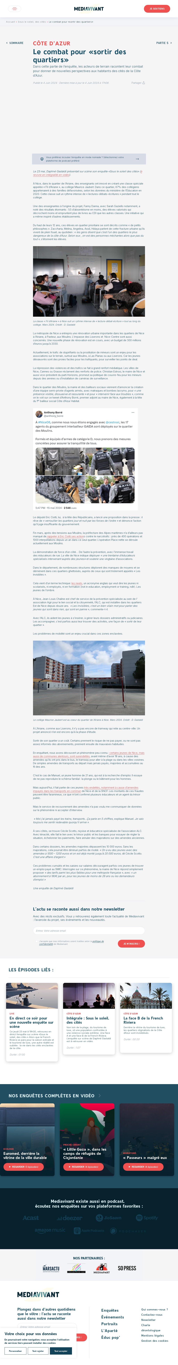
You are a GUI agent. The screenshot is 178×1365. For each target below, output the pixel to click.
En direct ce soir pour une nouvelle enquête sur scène (32, 1022)
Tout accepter (60, 1351)
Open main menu (14, 9)
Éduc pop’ (110, 1337)
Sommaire (16, 42)
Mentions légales (152, 1335)
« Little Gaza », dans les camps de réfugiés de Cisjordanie (84, 1153)
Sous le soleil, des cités (32, 21)
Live (12, 1013)
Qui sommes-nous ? (154, 1309)
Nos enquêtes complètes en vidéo (52, 1095)
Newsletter (148, 1319)
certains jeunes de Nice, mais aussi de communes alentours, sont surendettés (88, 754)
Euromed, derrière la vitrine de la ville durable (25, 1155)
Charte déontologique (150, 1327)
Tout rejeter (38, 1351)
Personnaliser (15, 1351)
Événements (112, 1317)
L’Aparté (109, 1330)
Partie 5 (162, 42)
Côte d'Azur (52, 43)
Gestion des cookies (154, 1340)
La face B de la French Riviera (143, 1020)
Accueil (10, 21)
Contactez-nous (151, 1314)
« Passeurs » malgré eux (145, 1157)
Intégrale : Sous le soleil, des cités (88, 1020)
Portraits (109, 1323)
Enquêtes (110, 1310)
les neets (76, 583)
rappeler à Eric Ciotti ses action (65, 536)
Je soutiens (157, 8)
